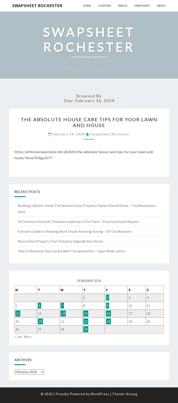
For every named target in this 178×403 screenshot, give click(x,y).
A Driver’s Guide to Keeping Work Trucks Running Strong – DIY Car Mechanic (75, 231)
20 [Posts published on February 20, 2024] (40, 321)
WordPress (100, 394)
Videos (122, 6)
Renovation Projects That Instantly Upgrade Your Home (60, 241)
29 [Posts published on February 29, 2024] (86, 329)
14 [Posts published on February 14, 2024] (63, 313)
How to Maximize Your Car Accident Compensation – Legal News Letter (71, 251)
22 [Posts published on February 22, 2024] (86, 321)
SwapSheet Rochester (37, 5)
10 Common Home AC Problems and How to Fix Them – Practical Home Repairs (78, 221)
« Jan (18, 336)
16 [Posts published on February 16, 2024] (108, 313)
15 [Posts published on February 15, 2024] (86, 313)
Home (87, 6)
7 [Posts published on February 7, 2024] (62, 305)
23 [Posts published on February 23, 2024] (108, 321)
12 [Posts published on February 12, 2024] (18, 313)
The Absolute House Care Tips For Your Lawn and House (89, 122)
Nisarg (131, 394)
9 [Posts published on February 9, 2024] (107, 305)
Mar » (28, 336)
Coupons (104, 6)
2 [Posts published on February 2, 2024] (107, 297)
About (161, 6)
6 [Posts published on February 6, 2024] (40, 305)
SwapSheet (142, 6)
